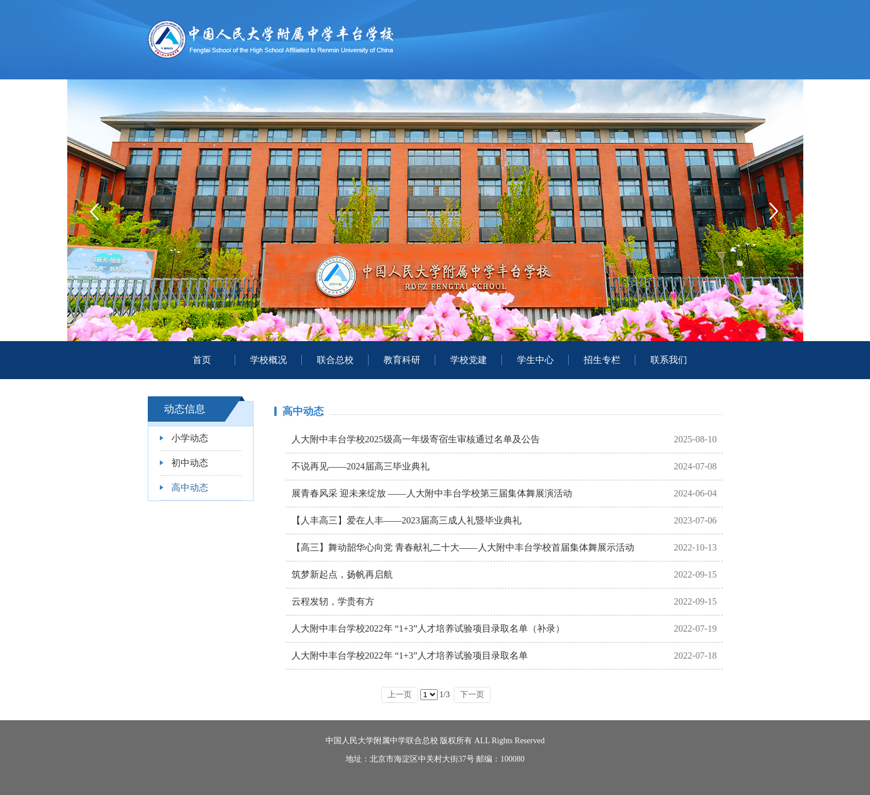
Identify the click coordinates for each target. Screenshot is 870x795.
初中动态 (189, 463)
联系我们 (668, 360)
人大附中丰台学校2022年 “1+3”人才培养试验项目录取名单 (410, 655)
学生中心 (535, 360)
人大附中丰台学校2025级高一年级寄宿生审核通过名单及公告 (416, 439)
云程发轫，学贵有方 (333, 601)
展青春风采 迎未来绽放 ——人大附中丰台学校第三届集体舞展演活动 (432, 493)
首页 (202, 360)
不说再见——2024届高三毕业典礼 (361, 466)
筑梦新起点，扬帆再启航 (342, 574)
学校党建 (468, 360)
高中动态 (189, 487)
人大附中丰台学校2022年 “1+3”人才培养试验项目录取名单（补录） (428, 628)
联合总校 (335, 360)
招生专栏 (602, 360)
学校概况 (268, 360)
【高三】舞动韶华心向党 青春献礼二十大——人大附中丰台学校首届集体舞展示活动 (463, 547)
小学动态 (189, 438)
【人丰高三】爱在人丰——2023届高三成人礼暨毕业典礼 (407, 520)
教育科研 (402, 360)
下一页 (472, 694)
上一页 (400, 694)
